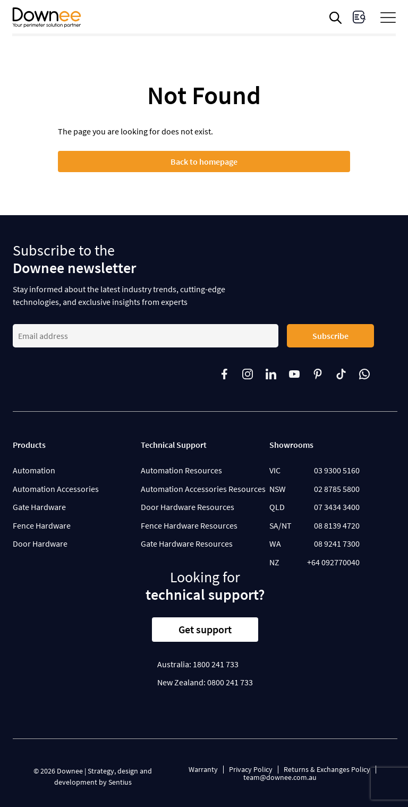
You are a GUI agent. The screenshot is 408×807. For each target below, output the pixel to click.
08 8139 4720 (337, 525)
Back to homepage (204, 161)
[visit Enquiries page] (359, 17)
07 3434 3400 (337, 507)
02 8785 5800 (337, 488)
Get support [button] (205, 629)
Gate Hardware (39, 507)
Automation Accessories (56, 488)
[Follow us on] (230, 374)
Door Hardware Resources (187, 507)
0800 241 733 (230, 682)
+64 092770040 (333, 562)
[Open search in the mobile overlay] (337, 18)
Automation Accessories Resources (203, 488)
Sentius (120, 782)
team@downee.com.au (280, 777)
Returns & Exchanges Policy (327, 769)
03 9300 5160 (337, 470)
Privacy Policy (251, 769)
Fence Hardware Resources (189, 525)
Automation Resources (181, 470)
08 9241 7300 (337, 543)
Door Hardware (40, 543)
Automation (34, 470)
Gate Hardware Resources (187, 543)
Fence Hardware (42, 525)
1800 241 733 (216, 664)
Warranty (203, 769)
